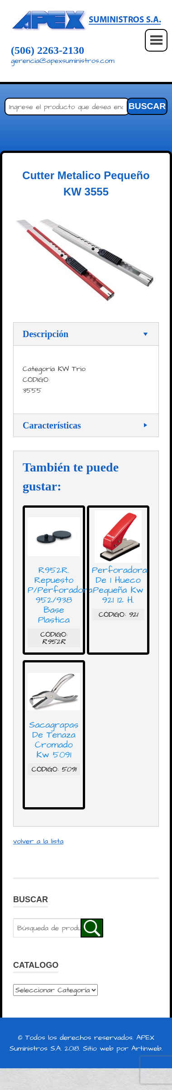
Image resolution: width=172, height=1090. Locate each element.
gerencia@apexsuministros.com (63, 61)
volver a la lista (38, 841)
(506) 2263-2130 (47, 50)
